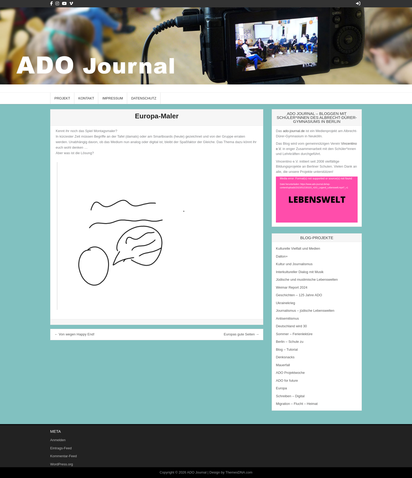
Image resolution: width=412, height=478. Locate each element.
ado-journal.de (294, 131)
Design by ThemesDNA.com (231, 472)
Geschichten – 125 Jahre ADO (299, 295)
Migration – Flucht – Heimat (297, 404)
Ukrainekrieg (285, 303)
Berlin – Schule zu (289, 342)
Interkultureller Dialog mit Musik (299, 272)
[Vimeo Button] (71, 3)
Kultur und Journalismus (294, 264)
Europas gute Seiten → (241, 334)
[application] (317, 200)
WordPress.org (61, 464)
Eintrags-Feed (61, 448)
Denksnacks (285, 357)
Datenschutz (143, 98)
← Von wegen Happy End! (74, 334)
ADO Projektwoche (290, 373)
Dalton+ (282, 256)
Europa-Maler (156, 116)
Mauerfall (283, 365)
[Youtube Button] (64, 3)
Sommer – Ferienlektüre (294, 334)
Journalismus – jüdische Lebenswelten (305, 311)
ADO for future (287, 381)
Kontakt (86, 98)
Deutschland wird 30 (291, 326)
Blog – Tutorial (287, 349)
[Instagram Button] (57, 3)
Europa (281, 388)
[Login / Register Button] (358, 3)
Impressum (112, 98)
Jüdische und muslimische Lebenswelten (307, 279)
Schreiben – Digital (290, 396)
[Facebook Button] (51, 3)
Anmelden (58, 440)
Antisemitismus (287, 318)
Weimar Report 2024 (291, 287)
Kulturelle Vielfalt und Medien (298, 248)
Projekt (62, 98)
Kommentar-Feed (63, 456)
